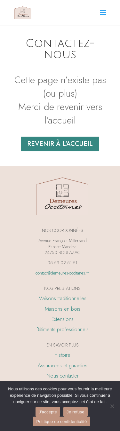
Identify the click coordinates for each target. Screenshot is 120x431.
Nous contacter (62, 375)
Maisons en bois (62, 309)
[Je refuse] (112, 406)
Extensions (63, 319)
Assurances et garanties (62, 365)
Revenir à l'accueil (60, 143)
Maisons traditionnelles (62, 298)
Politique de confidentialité (61, 421)
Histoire (62, 355)
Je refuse (75, 412)
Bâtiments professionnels (62, 329)
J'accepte (48, 412)
